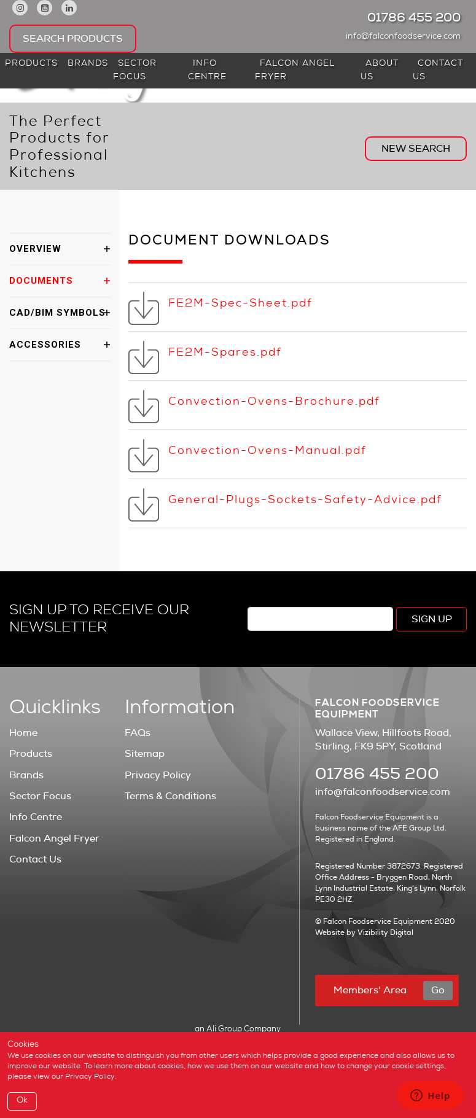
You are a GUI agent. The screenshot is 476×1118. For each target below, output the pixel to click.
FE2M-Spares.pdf (225, 353)
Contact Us (438, 71)
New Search (415, 149)
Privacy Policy (158, 775)
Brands (88, 64)
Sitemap (145, 754)
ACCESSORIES (45, 344)
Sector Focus (135, 71)
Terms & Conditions (170, 796)
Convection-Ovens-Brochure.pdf (274, 402)
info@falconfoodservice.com (406, 37)
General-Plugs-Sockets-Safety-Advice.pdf (305, 500)
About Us (380, 71)
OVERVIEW (35, 248)
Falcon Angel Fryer (295, 71)
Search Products (73, 39)
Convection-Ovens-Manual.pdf (267, 451)
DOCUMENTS (41, 280)
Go (438, 990)
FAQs (137, 733)
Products (31, 64)
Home (23, 733)
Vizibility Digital (385, 932)
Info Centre (207, 71)
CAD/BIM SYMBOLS (57, 312)
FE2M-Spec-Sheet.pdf (240, 304)
